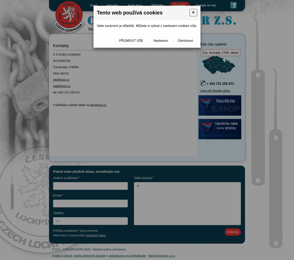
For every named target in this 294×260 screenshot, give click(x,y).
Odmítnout (185, 40)
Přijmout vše (131, 40)
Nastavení (161, 40)
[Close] (193, 12)
